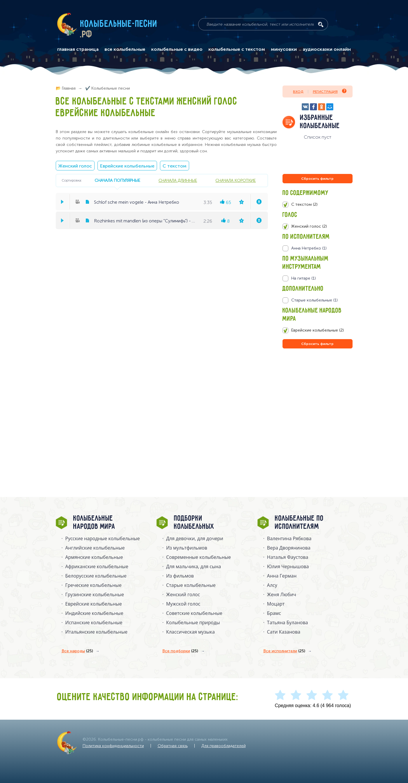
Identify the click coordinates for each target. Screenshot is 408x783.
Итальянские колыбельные (96, 632)
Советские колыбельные (194, 613)
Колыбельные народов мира (94, 523)
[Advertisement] (318, 412)
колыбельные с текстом (236, 49)
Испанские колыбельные (94, 622)
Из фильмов (180, 576)
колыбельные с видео (177, 49)
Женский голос (75, 166)
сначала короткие (235, 180)
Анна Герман (282, 576)
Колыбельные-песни (119, 24)
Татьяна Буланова (287, 622)
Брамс (274, 613)
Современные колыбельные (198, 557)
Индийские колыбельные (94, 613)
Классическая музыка (190, 632)
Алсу (272, 585)
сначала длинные (177, 180)
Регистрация (329, 91)
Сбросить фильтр (317, 179)
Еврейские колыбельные (127, 166)
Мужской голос (183, 604)
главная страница (78, 49)
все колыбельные (124, 49)
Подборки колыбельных (194, 523)
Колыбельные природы (193, 622)
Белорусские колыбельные (96, 576)
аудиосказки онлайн (327, 49)
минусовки (284, 49)
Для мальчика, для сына (193, 566)
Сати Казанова (283, 632)
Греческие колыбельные (93, 585)
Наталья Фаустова (287, 557)
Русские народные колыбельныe (102, 538)
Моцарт (276, 604)
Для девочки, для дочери (194, 538)
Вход (298, 91)
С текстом (174, 166)
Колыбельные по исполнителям (299, 523)
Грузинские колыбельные (94, 594)
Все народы (77, 651)
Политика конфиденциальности (113, 745)
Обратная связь (173, 745)
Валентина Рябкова (289, 538)
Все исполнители (284, 651)
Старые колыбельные (191, 585)
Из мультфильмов (186, 548)
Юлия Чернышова (288, 566)
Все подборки (180, 651)
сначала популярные (117, 180)
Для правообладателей (223, 745)
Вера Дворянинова (289, 548)
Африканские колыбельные (96, 566)
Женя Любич (281, 594)
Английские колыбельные (95, 548)
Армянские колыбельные (94, 557)
